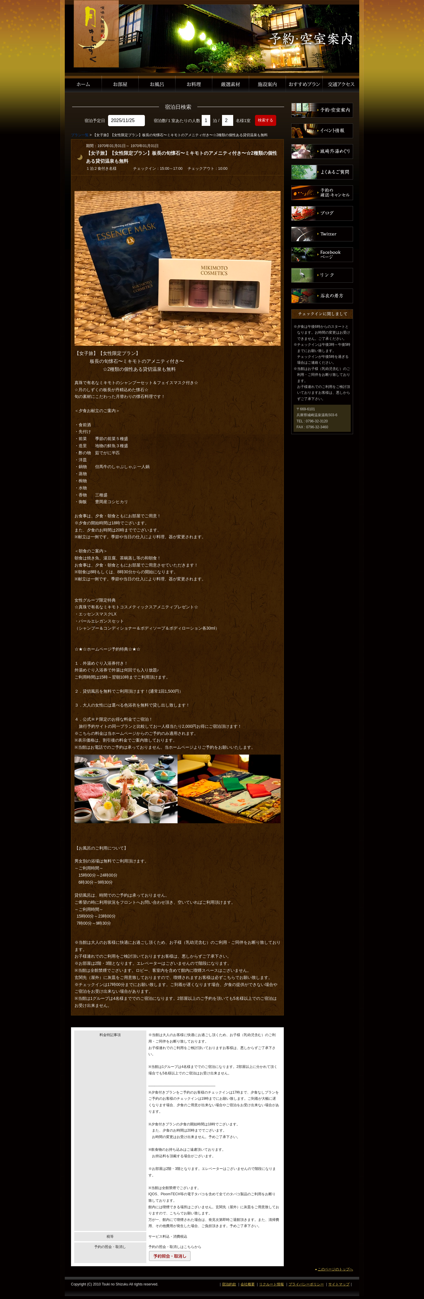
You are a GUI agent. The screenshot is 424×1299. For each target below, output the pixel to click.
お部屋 (120, 84)
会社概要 (248, 1284)
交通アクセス (341, 84)
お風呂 (157, 84)
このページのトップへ (335, 1269)
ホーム (83, 84)
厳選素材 (230, 84)
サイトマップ (339, 1284)
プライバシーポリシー (306, 1284)
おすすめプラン (304, 84)
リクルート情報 (271, 1284)
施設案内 (267, 84)
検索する (265, 120)
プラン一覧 (80, 135)
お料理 (193, 84)
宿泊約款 (229, 1284)
